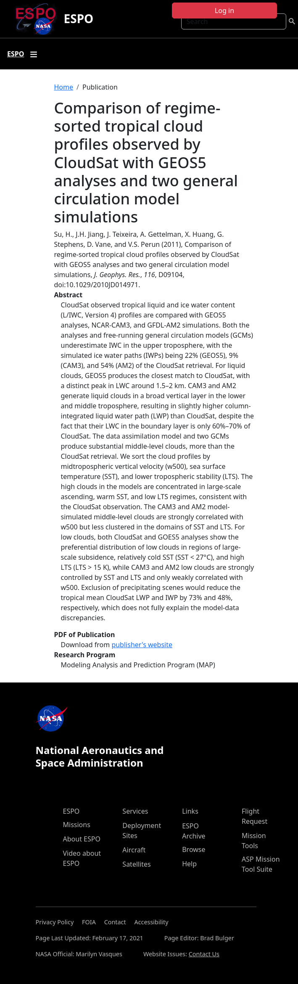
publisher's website (141, 644)
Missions (76, 824)
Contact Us (204, 954)
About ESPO (81, 839)
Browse (193, 849)
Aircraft (133, 849)
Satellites (136, 864)
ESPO (79, 18)
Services (135, 811)
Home (64, 87)
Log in (224, 10)
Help (189, 863)
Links (190, 811)
